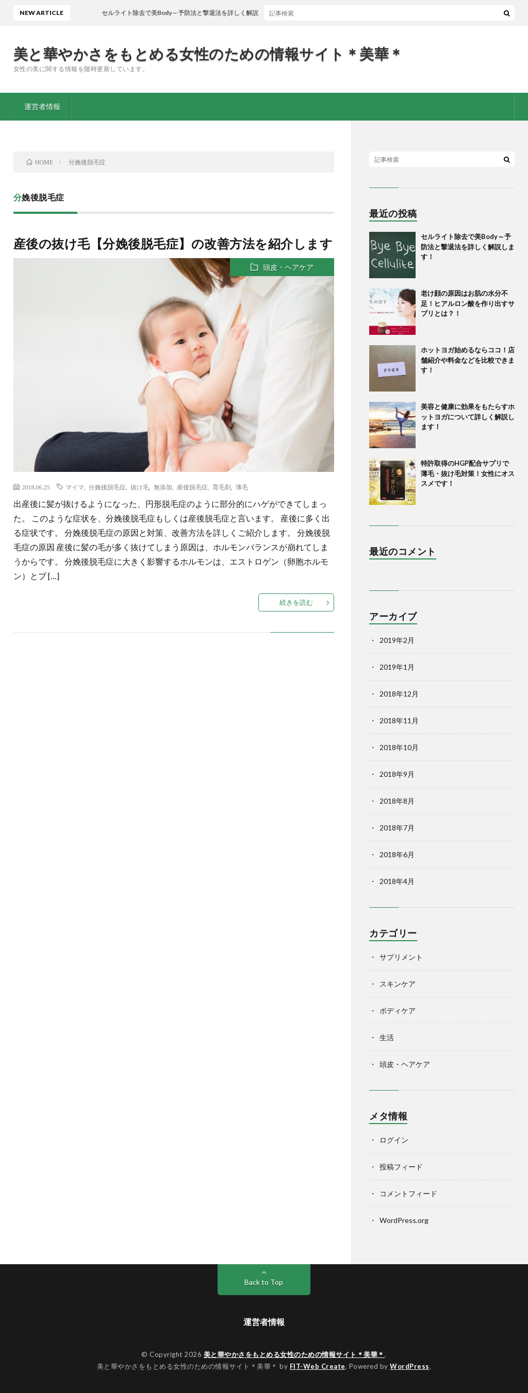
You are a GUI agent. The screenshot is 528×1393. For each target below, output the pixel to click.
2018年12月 (399, 693)
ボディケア (398, 1010)
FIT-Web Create (317, 1366)
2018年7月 (397, 827)
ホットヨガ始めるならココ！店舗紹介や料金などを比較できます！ (468, 360)
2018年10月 (399, 747)
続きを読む (296, 602)
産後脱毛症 (192, 487)
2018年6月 (397, 854)
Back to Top (263, 1282)
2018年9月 (397, 774)
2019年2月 (397, 640)
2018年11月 (399, 720)
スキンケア (398, 983)
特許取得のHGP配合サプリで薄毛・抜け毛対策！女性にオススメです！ (468, 473)
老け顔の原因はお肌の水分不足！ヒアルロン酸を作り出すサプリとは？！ (468, 303)
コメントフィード (408, 1193)
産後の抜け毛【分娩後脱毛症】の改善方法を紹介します (173, 243)
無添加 (163, 487)
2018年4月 (397, 881)
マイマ (74, 487)
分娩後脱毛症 (107, 487)
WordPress (410, 1366)
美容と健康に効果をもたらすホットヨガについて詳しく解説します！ (468, 416)
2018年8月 (397, 800)
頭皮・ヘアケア (288, 267)
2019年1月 (397, 666)
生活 (387, 1037)
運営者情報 (42, 106)
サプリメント (401, 957)
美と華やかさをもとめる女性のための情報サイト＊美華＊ (208, 53)
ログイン (394, 1139)
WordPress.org (404, 1220)
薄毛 (242, 487)
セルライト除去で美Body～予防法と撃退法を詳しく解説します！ (468, 246)
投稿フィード (401, 1166)
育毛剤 (221, 487)
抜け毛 (139, 487)
